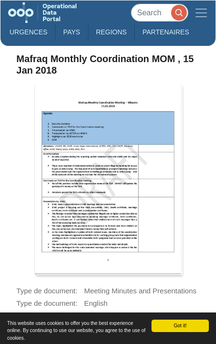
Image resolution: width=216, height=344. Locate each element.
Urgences (28, 32)
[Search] (159, 13)
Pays (71, 32)
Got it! (179, 325)
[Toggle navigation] (201, 12)
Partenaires (165, 32)
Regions (111, 32)
